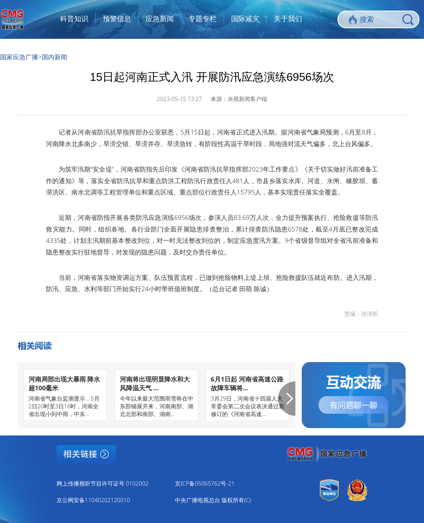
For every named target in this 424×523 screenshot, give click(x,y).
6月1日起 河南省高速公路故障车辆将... (247, 383)
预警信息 (117, 18)
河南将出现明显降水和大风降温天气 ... (155, 383)
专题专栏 (202, 18)
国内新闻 (54, 57)
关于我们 (288, 18)
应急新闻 (160, 18)
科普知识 (74, 18)
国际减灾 (245, 18)
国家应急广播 (19, 57)
